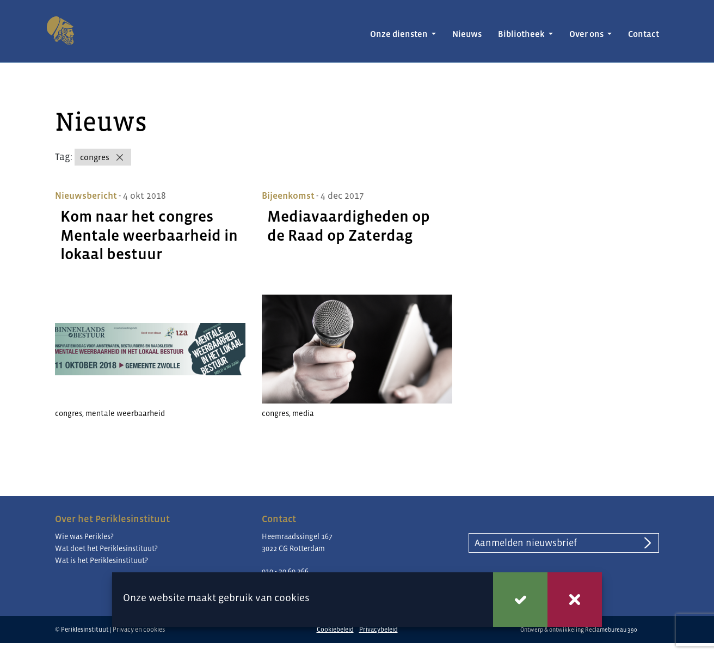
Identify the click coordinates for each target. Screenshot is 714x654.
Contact (643, 34)
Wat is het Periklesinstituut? (101, 560)
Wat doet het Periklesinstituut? (106, 548)
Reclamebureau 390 (611, 629)
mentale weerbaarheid (125, 413)
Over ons (587, 34)
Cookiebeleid (335, 629)
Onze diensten (399, 34)
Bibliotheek (522, 34)
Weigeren (574, 599)
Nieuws (467, 34)
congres (94, 157)
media (303, 413)
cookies (292, 597)
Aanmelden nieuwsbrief (526, 542)
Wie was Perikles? (84, 536)
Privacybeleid (378, 629)
